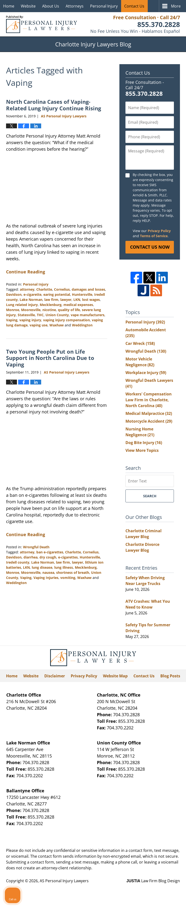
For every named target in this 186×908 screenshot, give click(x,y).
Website (28, 6)
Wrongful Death (36, 547)
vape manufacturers (87, 315)
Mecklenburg (51, 304)
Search (149, 496)
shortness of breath (72, 572)
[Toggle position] (160, 753)
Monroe (12, 309)
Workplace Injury (145, 372)
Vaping (11, 320)
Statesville (26, 315)
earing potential (56, 294)
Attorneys (75, 6)
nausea (48, 572)
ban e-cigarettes (49, 552)
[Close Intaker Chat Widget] (170, 753)
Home (8, 6)
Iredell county (17, 562)
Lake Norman (31, 299)
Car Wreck (140, 343)
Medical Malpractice (148, 413)
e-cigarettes (68, 557)
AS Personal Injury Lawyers (64, 880)
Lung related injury (22, 304)
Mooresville (30, 309)
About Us (50, 6)
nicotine (49, 309)
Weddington (82, 325)
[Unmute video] (100, 753)
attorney (27, 289)
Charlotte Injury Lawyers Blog (41, 24)
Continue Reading (25, 272)
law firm (51, 299)
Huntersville (82, 294)
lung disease (42, 567)
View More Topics (142, 450)
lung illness (63, 567)
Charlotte (44, 289)
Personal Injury (104, 6)
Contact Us (134, 6)
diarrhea (30, 557)
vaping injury (30, 320)
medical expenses (78, 304)
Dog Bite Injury (143, 442)
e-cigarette (32, 294)
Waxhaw (56, 325)
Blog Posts (170, 676)
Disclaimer (54, 676)
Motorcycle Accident (148, 421)
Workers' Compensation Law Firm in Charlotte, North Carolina (148, 399)
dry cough (47, 557)
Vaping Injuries (45, 577)
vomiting (67, 577)
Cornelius (62, 289)
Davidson (14, 294)
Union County (57, 315)
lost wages (91, 299)
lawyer (65, 299)
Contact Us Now (150, 247)
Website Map (115, 676)
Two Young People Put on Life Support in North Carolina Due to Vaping (50, 358)
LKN (76, 299)
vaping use (38, 325)
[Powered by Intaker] (145, 897)
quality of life (69, 309)
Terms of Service (154, 236)
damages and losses (88, 289)
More (176, 6)
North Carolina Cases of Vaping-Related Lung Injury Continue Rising (53, 105)
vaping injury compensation (66, 320)
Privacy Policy (159, 230)
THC (40, 315)
